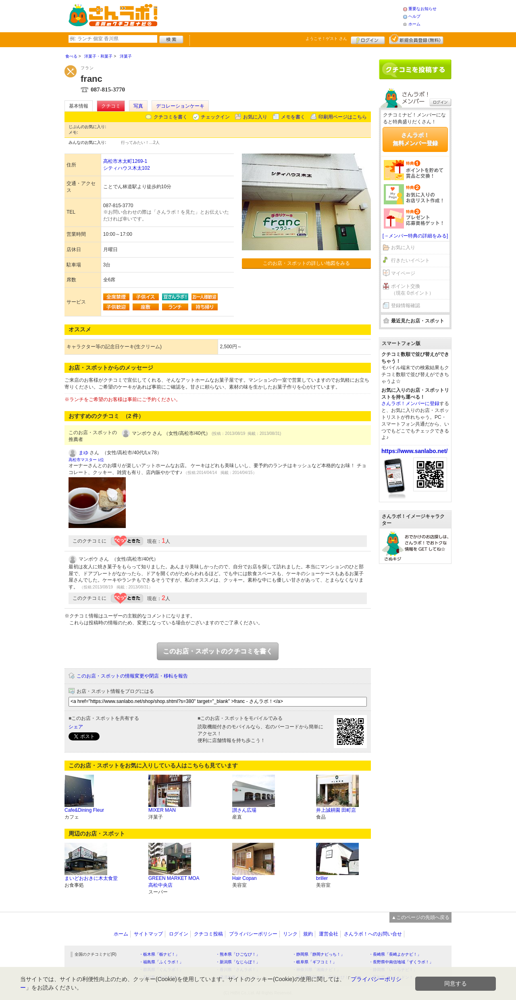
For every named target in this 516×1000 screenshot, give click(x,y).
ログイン (368, 39)
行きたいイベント (410, 260)
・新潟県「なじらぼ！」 (238, 962)
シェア (76, 727)
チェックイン (215, 117)
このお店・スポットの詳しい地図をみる (306, 263)
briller (322, 878)
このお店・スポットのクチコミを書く (218, 651)
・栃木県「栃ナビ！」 (159, 954)
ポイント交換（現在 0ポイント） (412, 289)
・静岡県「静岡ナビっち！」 (318, 954)
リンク (290, 934)
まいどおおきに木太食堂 (91, 878)
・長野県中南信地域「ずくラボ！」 (401, 962)
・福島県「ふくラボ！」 (161, 962)
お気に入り (255, 117)
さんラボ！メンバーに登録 (410, 403)
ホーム (414, 24)
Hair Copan (244, 878)
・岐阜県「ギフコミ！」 (314, 962)
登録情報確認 (405, 305)
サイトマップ (148, 934)
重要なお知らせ (422, 8)
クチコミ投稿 (208, 934)
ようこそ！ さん (326, 38)
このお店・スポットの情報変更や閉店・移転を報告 (132, 676)
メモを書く (293, 117)
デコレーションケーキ (180, 106)
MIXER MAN (162, 810)
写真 (138, 106)
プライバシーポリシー (253, 934)
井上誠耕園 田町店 (336, 810)
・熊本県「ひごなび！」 (238, 954)
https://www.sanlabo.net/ (414, 451)
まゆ (83, 452)
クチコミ (111, 106)
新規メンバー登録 (416, 39)
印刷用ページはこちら (342, 117)
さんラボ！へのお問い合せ (373, 934)
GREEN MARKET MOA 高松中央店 (173, 881)
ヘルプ (414, 16)
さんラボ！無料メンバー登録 (415, 139)
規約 (308, 934)
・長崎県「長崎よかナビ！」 (395, 954)
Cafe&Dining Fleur (84, 810)
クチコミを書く (170, 117)
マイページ (403, 273)
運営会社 (328, 934)
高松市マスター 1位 (86, 459)
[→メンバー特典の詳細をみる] (415, 236)
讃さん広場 (244, 810)
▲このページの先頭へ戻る (420, 917)
